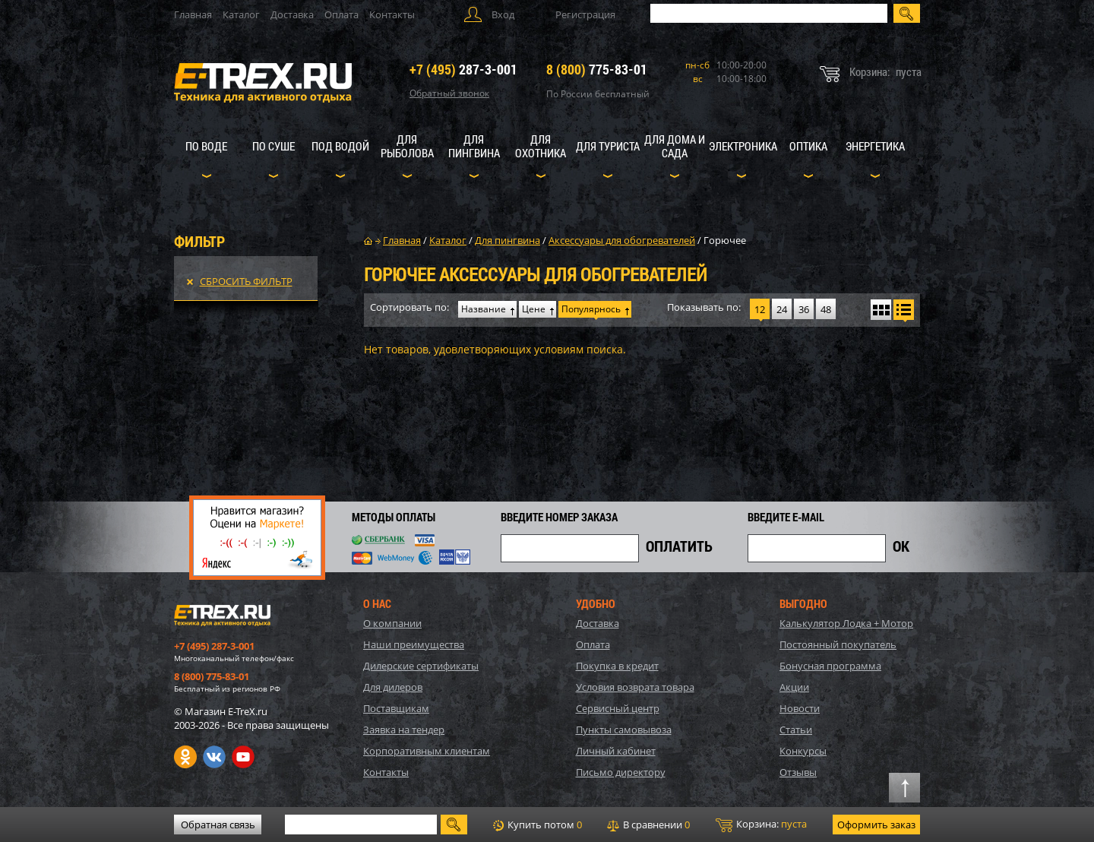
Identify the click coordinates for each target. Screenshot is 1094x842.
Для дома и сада (674, 145)
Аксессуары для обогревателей (622, 240)
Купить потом (537, 824)
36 (803, 309)
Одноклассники (185, 756)
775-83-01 (596, 69)
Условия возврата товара (635, 687)
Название (483, 308)
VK (214, 756)
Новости (799, 708)
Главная (193, 14)
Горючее (725, 240)
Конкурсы (803, 751)
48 (825, 309)
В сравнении (648, 824)
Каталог (241, 14)
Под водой (340, 146)
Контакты (392, 14)
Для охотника (540, 145)
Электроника (743, 146)
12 (759, 309)
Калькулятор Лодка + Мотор (846, 623)
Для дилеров (392, 687)
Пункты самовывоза (624, 729)
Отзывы (798, 772)
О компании (392, 623)
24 (781, 309)
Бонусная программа (830, 666)
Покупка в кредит (617, 666)
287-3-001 (463, 69)
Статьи (795, 729)
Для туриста (608, 146)
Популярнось (591, 308)
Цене (533, 308)
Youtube (243, 756)
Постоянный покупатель (837, 644)
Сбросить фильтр (246, 281)
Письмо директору (621, 772)
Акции (794, 687)
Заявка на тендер (403, 729)
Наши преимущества (413, 644)
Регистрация (585, 14)
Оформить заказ (876, 824)
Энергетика (875, 146)
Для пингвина (474, 145)
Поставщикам (396, 708)
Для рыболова (407, 145)
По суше (273, 146)
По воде (206, 146)
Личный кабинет (616, 751)
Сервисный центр (617, 708)
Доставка (292, 14)
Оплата (341, 14)
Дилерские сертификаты (421, 666)
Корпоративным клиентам (426, 751)
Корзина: (761, 824)
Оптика (808, 146)
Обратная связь (218, 824)
